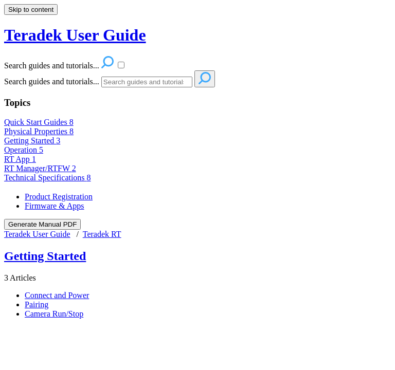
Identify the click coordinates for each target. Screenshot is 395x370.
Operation (23, 149)
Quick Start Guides (39, 122)
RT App (20, 159)
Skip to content (30, 9)
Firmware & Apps (54, 205)
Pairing (36, 304)
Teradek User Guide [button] (75, 35)
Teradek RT (102, 234)
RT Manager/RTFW (40, 168)
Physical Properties (39, 131)
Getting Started (32, 140)
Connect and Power (57, 295)
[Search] (146, 82)
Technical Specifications (47, 177)
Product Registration (59, 196)
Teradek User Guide (37, 234)
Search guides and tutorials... (51, 81)
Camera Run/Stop (54, 313)
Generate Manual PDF (42, 224)
